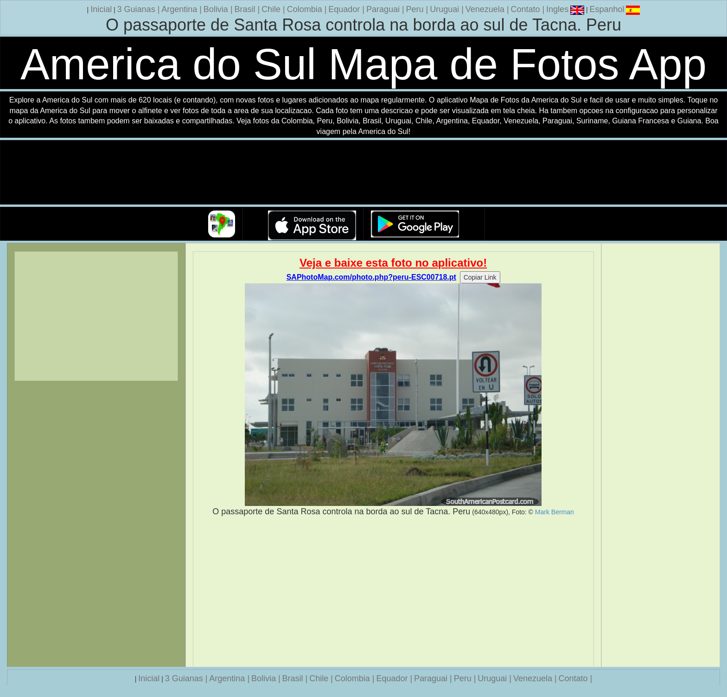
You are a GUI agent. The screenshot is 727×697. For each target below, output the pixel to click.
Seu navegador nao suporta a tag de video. (363, 173)
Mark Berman (554, 512)
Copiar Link (480, 277)
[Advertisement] (393, 592)
